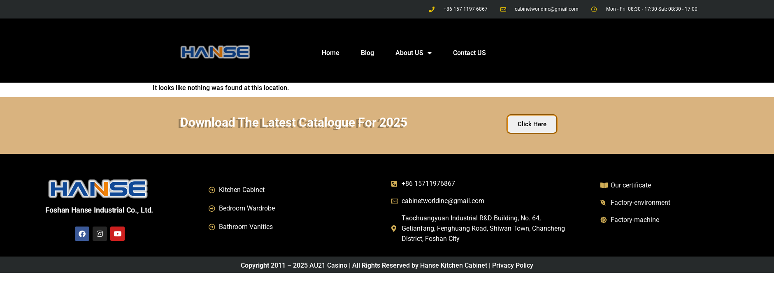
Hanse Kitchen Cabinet (453, 265)
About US (413, 53)
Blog (367, 53)
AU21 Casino (328, 265)
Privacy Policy (512, 265)
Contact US (469, 53)
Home (330, 53)
